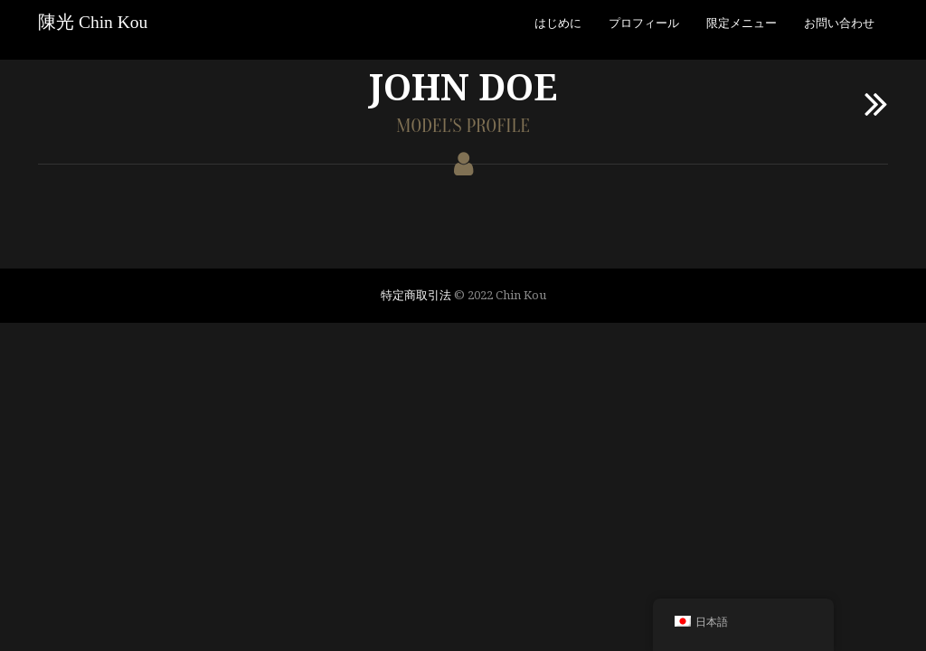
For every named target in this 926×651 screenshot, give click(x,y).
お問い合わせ (839, 22)
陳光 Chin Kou (92, 22)
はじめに (557, 22)
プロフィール (644, 22)
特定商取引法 (416, 295)
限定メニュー (741, 22)
